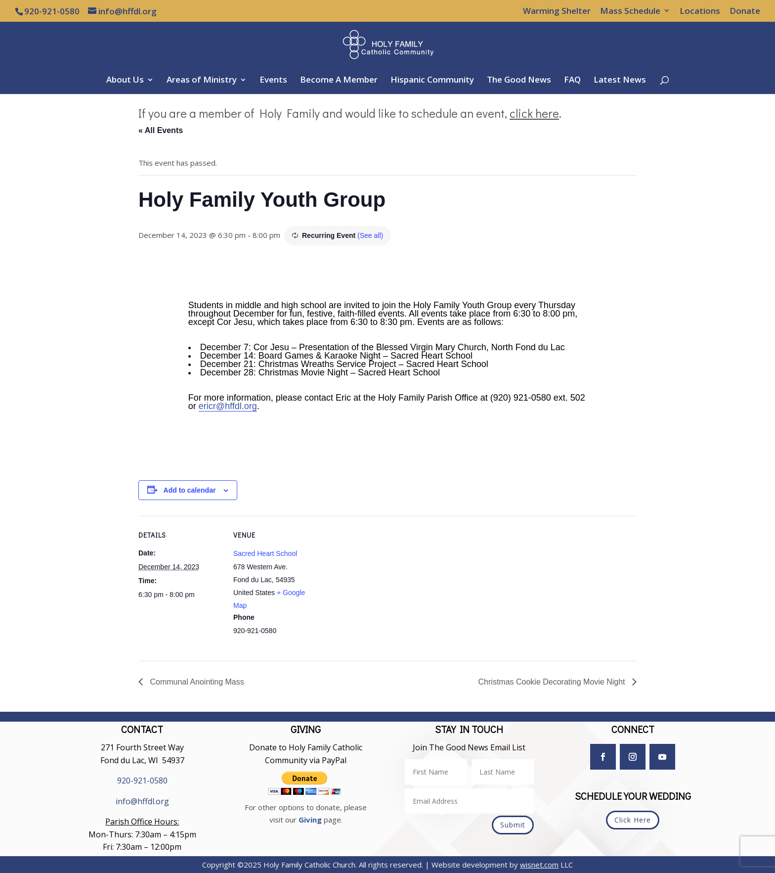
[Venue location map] (380, 584)
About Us (125, 80)
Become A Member (339, 80)
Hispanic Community (432, 80)
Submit (512, 824)
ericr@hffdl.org (228, 406)
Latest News (620, 80)
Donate (745, 11)
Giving (310, 820)
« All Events (160, 130)
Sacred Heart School (265, 553)
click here (534, 113)
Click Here (632, 820)
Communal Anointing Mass (196, 682)
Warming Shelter (557, 11)
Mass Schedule (630, 11)
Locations (700, 11)
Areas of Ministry (202, 80)
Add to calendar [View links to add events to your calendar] (190, 490)
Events (273, 80)
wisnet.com (539, 865)
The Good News (519, 80)
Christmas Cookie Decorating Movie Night (552, 682)
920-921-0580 (142, 780)
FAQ (572, 80)
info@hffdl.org (142, 801)
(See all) (370, 235)
